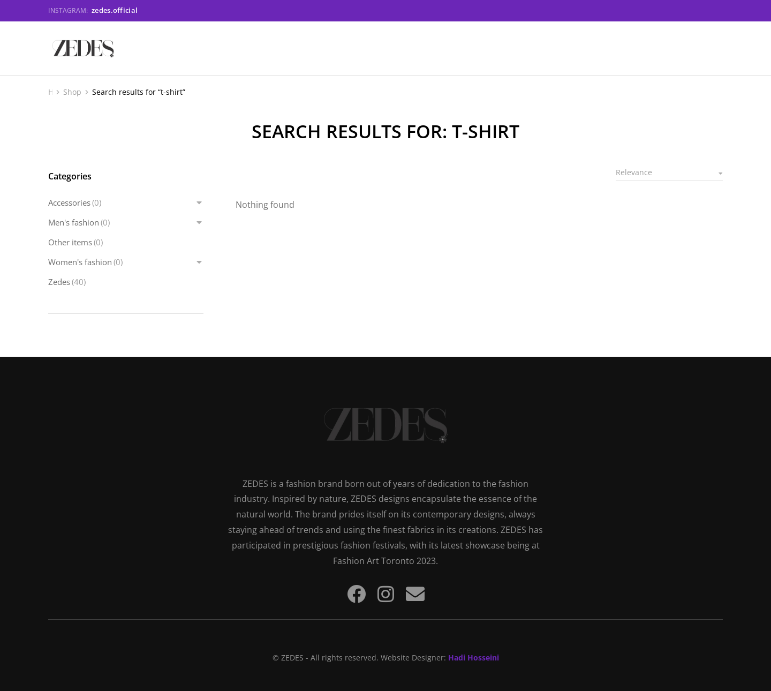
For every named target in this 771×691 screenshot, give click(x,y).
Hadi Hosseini (473, 657)
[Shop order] (669, 173)
